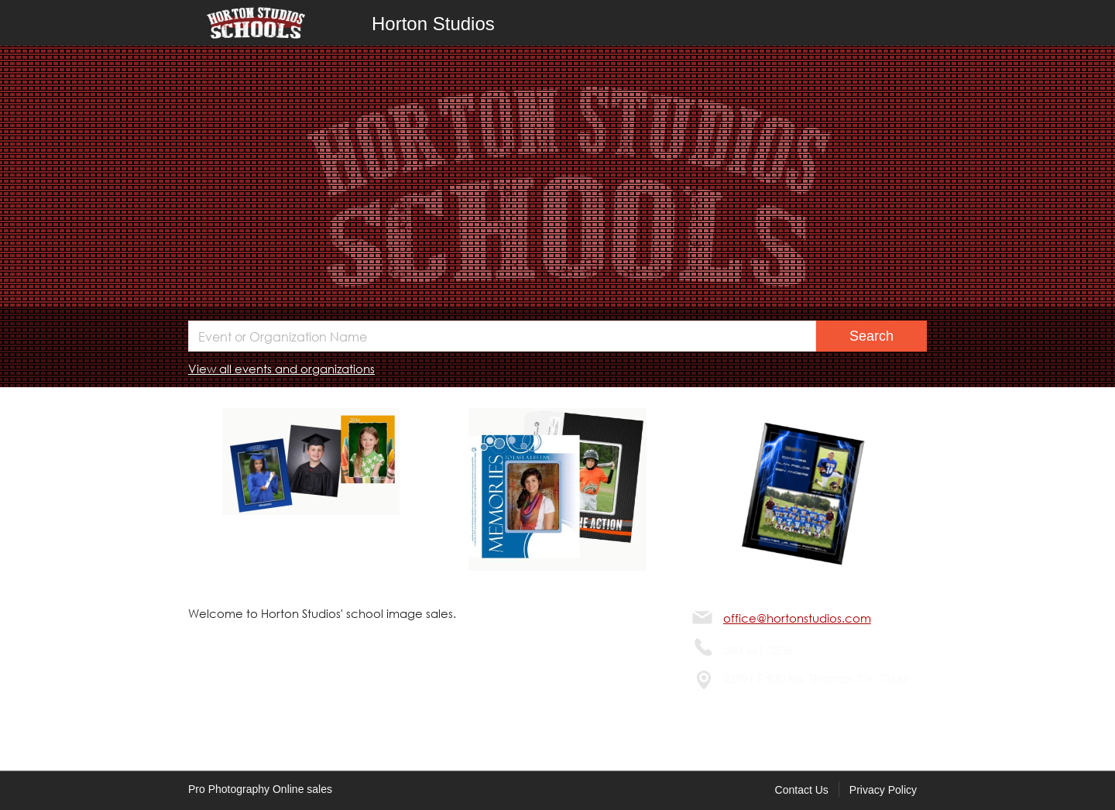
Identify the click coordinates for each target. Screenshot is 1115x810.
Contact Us (802, 790)
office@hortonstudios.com (797, 618)
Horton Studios (433, 23)
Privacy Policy (883, 790)
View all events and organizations (281, 368)
